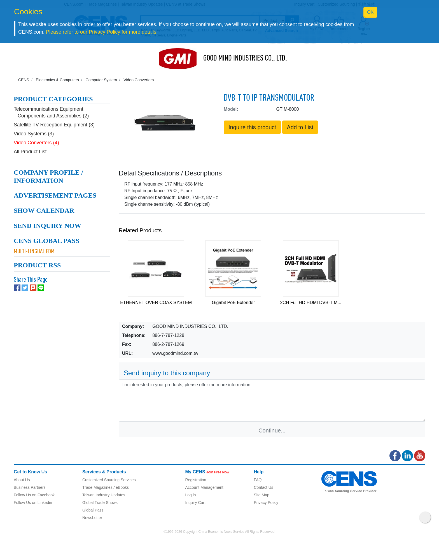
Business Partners (30, 487)
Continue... (272, 430)
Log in (190, 495)
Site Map (261, 495)
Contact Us (263, 487)
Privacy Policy (266, 502)
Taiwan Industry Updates (103, 495)
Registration (195, 480)
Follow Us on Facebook (34, 495)
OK (370, 12)
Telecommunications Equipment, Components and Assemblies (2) (51, 108)
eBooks (122, 487)
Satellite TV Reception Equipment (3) (54, 120)
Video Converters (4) (36, 138)
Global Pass (92, 510)
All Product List (30, 147)
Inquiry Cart (195, 502)
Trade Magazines (97, 487)
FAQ (258, 480)
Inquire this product (252, 127)
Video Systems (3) (34, 129)
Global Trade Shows (100, 502)
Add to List (300, 127)
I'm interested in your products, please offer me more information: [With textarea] (272, 400)
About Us (22, 480)
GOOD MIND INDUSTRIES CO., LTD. (245, 59)
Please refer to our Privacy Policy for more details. (102, 32)
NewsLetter (92, 517)
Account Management (204, 487)
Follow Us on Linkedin (33, 502)
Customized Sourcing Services (109, 480)
